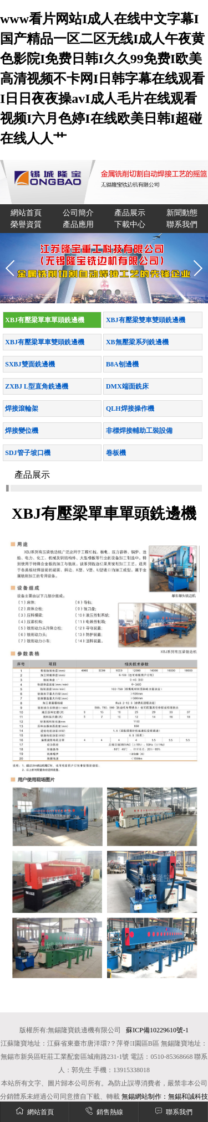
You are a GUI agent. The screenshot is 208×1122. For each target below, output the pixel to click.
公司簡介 (78, 213)
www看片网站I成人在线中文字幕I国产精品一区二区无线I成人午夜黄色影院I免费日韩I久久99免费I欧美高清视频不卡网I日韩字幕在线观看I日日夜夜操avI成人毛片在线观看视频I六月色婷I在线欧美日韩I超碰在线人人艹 (102, 79)
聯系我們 (173, 1111)
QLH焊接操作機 (130, 408)
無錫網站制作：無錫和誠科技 (164, 1096)
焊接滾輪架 (21, 408)
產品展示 (129, 213)
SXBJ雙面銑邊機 (29, 364)
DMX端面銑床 (127, 386)
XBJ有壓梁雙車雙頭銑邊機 (145, 320)
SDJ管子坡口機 (27, 453)
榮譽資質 (26, 224)
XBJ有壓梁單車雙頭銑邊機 (44, 342)
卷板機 (116, 453)
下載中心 (129, 224)
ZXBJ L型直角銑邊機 (36, 386)
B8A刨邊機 (122, 364)
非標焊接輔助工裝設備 (139, 431)
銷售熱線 (104, 1111)
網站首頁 (35, 1111)
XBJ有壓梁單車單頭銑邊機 (44, 320)
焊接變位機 (21, 431)
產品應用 (78, 224)
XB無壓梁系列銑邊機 (137, 342)
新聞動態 (181, 213)
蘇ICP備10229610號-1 (157, 1030)
